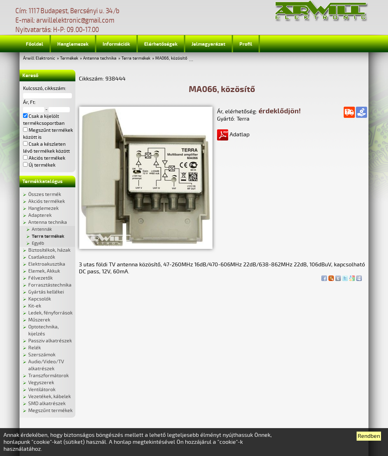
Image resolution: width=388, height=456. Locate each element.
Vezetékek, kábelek (49, 397)
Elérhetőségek (161, 44)
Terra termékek (135, 58)
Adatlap (233, 134)
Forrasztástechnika (50, 285)
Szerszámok (41, 355)
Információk (116, 44)
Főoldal (34, 44)
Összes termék (44, 194)
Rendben (369, 436)
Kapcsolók (39, 299)
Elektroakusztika (46, 264)
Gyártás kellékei (46, 292)
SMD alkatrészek (47, 403)
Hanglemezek (73, 44)
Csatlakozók (41, 257)
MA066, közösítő (171, 58)
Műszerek (39, 320)
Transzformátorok (48, 376)
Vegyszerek (41, 383)
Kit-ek (34, 306)
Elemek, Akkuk (44, 271)
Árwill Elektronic (39, 58)
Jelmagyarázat (208, 44)
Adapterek (40, 215)
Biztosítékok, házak (49, 250)
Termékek (69, 58)
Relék (34, 348)
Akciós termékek (46, 201)
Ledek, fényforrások (50, 313)
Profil (245, 44)
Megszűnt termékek (50, 410)
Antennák (42, 229)
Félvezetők (40, 278)
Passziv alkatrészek (50, 341)
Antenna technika (100, 58)
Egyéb (38, 243)
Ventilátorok (41, 390)
